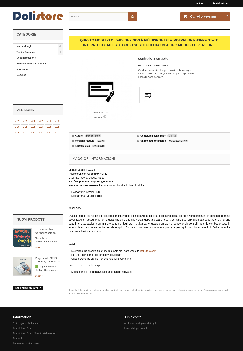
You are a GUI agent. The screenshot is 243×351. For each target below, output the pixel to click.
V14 (41, 106)
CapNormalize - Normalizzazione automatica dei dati (46, 137)
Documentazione (26, 57)
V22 (25, 100)
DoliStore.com (148, 250)
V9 (32, 111)
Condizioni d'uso (22, 327)
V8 (40, 111)
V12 (57, 106)
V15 (33, 106)
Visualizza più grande (100, 114)
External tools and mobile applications (31, 66)
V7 (48, 111)
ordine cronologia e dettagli (140, 322)
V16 (25, 106)
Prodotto (203, 16)
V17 (17, 106)
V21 (33, 100)
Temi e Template (26, 52)
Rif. (140, 65)
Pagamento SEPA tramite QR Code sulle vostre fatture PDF (49, 166)
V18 (57, 100)
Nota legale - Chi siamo (26, 322)
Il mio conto (132, 316)
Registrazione (220, 3)
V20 (41, 100)
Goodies (21, 74)
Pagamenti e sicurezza (26, 342)
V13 (49, 106)
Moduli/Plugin (24, 46)
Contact (17, 337)
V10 (25, 111)
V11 (17, 111)
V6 (56, 111)
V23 (17, 100)
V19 (49, 100)
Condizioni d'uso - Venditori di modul (34, 332)
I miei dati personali (135, 327)
